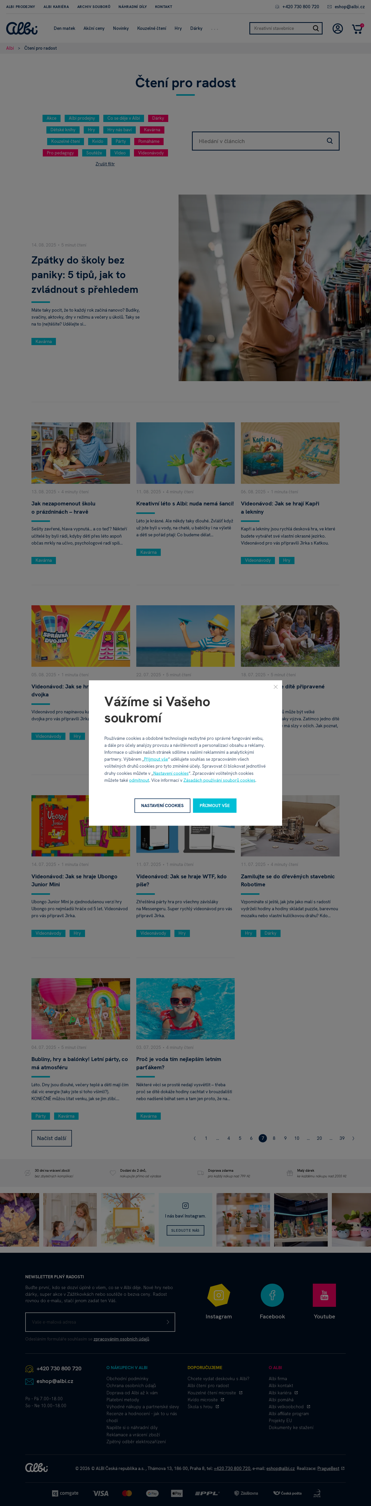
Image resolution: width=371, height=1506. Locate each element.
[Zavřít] (275, 686)
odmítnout (139, 780)
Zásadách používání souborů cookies (219, 780)
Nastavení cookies (171, 773)
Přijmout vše (156, 759)
